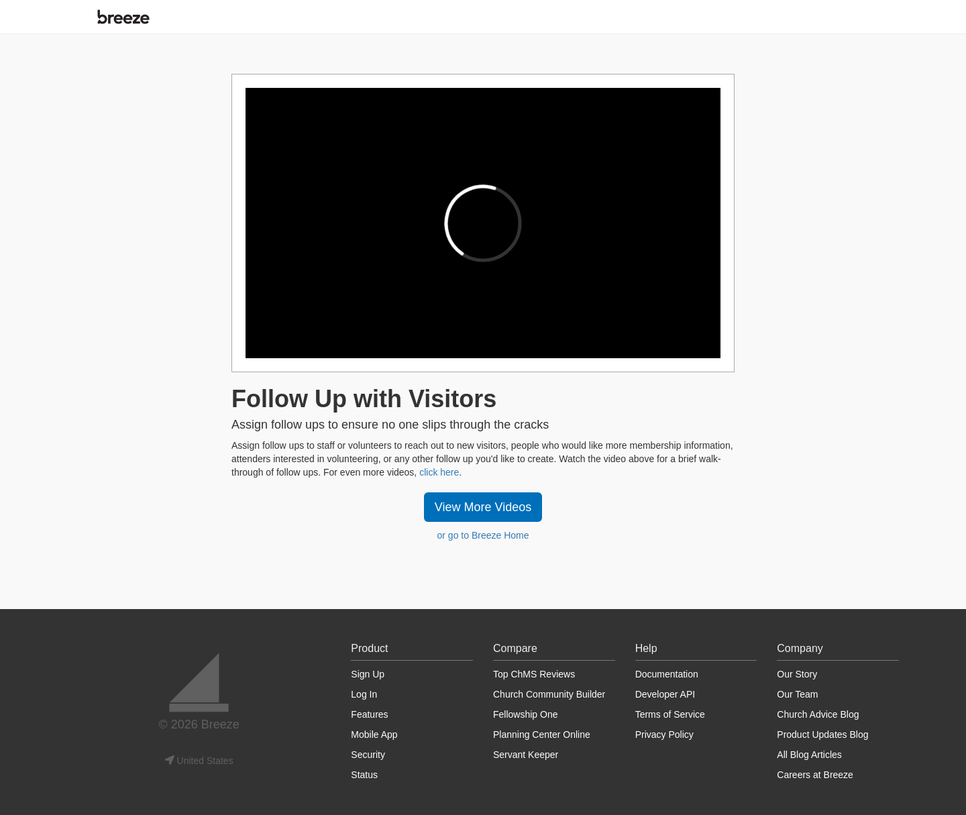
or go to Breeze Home (483, 535)
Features (369, 714)
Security (368, 754)
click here (439, 472)
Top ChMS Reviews (534, 674)
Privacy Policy (664, 734)
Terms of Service (670, 714)
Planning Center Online (541, 734)
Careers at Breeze (815, 774)
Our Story (797, 674)
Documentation (666, 674)
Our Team (797, 694)
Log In (364, 694)
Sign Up (367, 674)
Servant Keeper (525, 754)
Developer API (665, 694)
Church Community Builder (549, 694)
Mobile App (374, 734)
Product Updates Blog (822, 734)
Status (364, 774)
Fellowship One (525, 714)
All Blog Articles (809, 754)
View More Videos (483, 507)
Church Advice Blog (818, 714)
